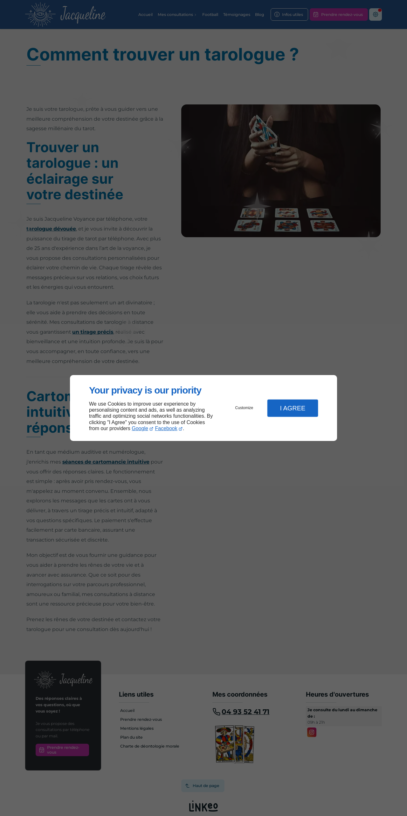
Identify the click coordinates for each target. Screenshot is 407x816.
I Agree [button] (292, 408)
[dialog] (203, 408)
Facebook (166, 428)
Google (140, 428)
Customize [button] (244, 408)
